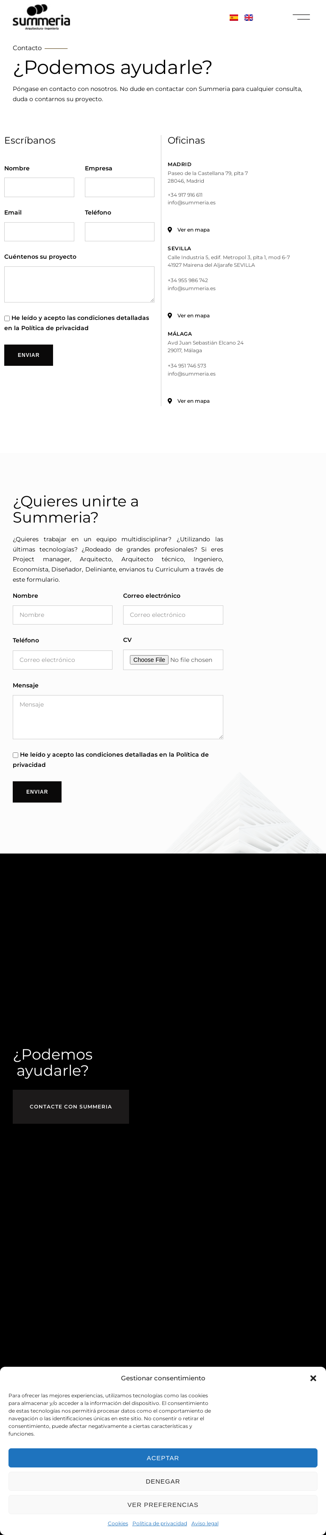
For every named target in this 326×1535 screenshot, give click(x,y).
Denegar (163, 1481)
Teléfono (98, 213)
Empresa (98, 168)
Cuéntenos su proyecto (40, 257)
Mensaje (26, 686)
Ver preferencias (163, 1504)
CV (127, 641)
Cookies (118, 1523)
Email (13, 213)
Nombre (17, 168)
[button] (313, 1378)
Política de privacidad (159, 1523)
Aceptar (163, 1458)
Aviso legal (205, 1523)
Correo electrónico (151, 596)
